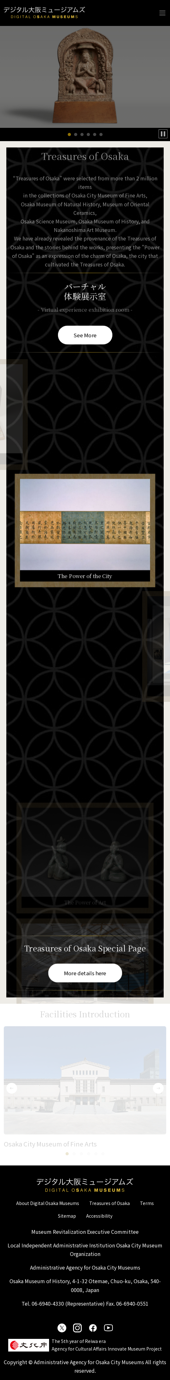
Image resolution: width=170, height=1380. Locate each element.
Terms (147, 1203)
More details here (85, 973)
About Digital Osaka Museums (47, 1203)
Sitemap (67, 1216)
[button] (69, 134)
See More (85, 334)
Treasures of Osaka (109, 1203)
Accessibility (99, 1216)
